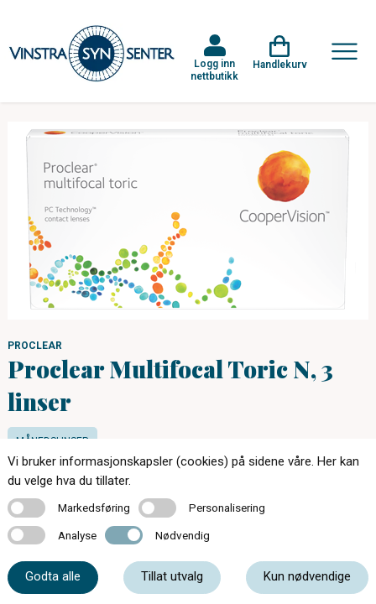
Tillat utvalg (172, 576)
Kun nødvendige (307, 576)
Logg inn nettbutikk (214, 69)
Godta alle (53, 576)
